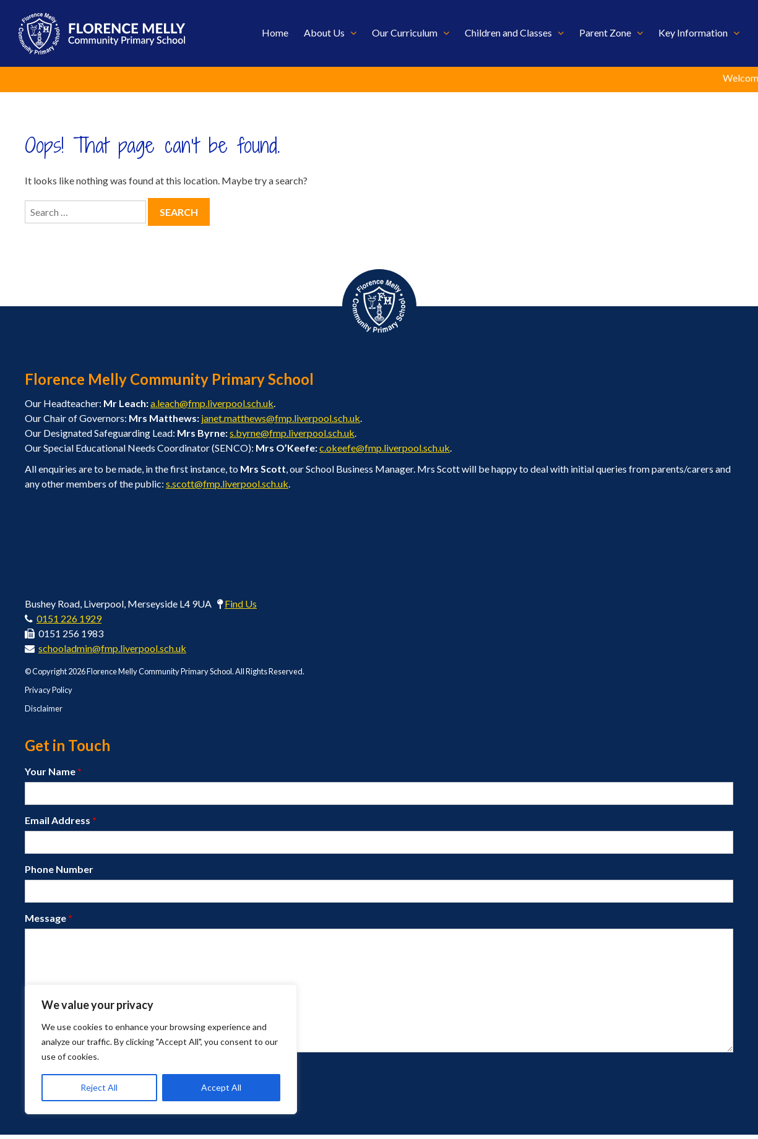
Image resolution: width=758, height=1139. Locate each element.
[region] (161, 1049)
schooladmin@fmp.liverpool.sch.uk (112, 652)
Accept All (221, 1087)
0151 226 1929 (69, 622)
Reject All (99, 1087)
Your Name (53, 775)
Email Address (61, 824)
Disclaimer (43, 712)
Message (48, 921)
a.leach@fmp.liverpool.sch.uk (211, 407)
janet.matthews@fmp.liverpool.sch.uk (280, 422)
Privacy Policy (48, 693)
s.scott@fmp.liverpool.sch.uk (227, 487)
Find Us (241, 607)
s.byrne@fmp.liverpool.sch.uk (292, 436)
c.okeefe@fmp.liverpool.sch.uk (384, 451)
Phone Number (59, 873)
